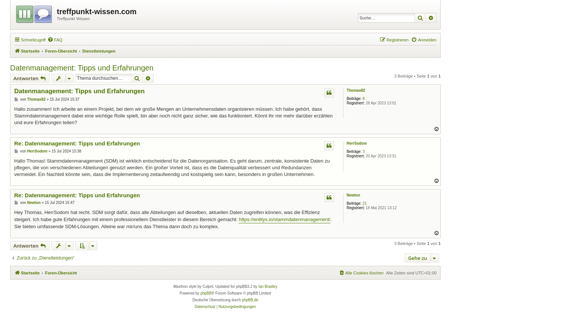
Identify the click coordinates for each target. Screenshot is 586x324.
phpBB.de (250, 300)
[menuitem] (54, 39)
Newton (353, 195)
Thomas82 (355, 90)
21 (365, 203)
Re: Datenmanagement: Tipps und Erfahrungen (77, 143)
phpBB (206, 293)
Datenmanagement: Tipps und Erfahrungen (82, 68)
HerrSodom (356, 143)
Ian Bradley (267, 286)
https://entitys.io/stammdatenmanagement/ (284, 219)
